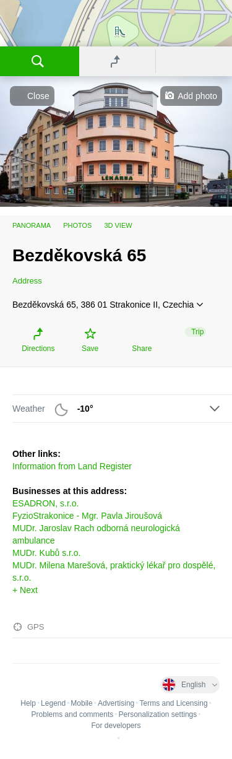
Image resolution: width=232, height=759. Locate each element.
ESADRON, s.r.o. (45, 503)
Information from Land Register (72, 466)
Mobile (81, 703)
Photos (77, 225)
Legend (53, 703)
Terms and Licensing (174, 703)
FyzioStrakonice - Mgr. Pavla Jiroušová (87, 516)
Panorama (31, 225)
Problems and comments (73, 714)
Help (28, 703)
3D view (118, 225)
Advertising (116, 703)
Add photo (197, 96)
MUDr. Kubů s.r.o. (46, 553)
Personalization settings (157, 714)
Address (27, 280)
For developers (115, 725)
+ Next (25, 590)
